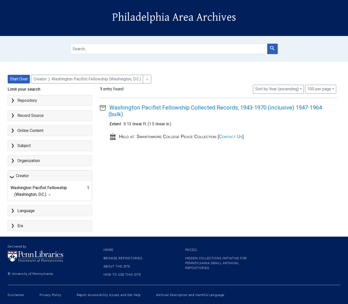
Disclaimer (16, 295)
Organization (28, 160)
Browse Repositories (122, 258)
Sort (277, 89)
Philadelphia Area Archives (174, 17)
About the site (117, 266)
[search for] (168, 49)
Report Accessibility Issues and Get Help (109, 295)
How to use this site (122, 274)
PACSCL (191, 250)
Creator (22, 175)
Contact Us (230, 136)
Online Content (30, 130)
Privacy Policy (50, 295)
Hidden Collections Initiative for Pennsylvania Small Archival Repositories (216, 263)
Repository (27, 100)
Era (20, 225)
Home (108, 250)
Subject (24, 145)
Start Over (19, 79)
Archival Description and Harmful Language (190, 295)
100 (319, 88)
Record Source (30, 115)
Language (26, 210)
